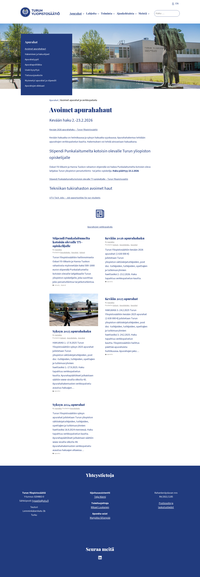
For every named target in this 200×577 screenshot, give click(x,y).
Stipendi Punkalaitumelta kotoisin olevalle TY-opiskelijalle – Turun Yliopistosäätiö (93, 180)
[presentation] (73, 311)
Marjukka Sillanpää (100, 517)
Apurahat (31, 42)
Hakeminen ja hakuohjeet (38, 54)
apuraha (110, 283)
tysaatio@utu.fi (40, 500)
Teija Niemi (100, 496)
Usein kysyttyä (32, 70)
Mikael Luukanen (100, 507)
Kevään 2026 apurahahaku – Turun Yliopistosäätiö (76, 130)
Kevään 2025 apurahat (121, 300)
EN (177, 3)
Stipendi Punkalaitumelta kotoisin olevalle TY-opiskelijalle (71, 243)
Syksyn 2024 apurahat (69, 406)
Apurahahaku (65, 254)
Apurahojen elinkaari (36, 86)
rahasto (57, 287)
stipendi (63, 287)
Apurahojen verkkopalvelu (100, 228)
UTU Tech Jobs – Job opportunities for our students (77, 199)
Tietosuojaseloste (34, 76)
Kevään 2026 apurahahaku (124, 240)
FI (173, 3)
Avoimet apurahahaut (36, 49)
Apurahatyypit (32, 59)
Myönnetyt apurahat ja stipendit (42, 81)
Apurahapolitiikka (34, 65)
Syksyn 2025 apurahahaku (72, 333)
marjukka (58, 251)
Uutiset (82, 254)
